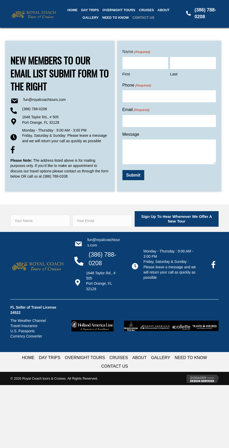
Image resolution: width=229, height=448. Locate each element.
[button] (177, 219)
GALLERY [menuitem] (160, 357)
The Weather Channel (28, 321)
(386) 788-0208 (34, 109)
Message (130, 134)
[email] (102, 221)
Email (136, 110)
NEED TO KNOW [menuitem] (191, 357)
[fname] (40, 221)
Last (173, 74)
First (126, 74)
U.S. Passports (22, 331)
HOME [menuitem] (28, 357)
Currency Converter (26, 336)
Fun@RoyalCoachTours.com (44, 100)
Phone (136, 85)
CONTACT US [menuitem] (114, 366)
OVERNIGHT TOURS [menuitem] (85, 357)
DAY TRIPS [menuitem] (50, 357)
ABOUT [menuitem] (139, 357)
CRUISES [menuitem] (118, 357)
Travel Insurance (23, 326)
